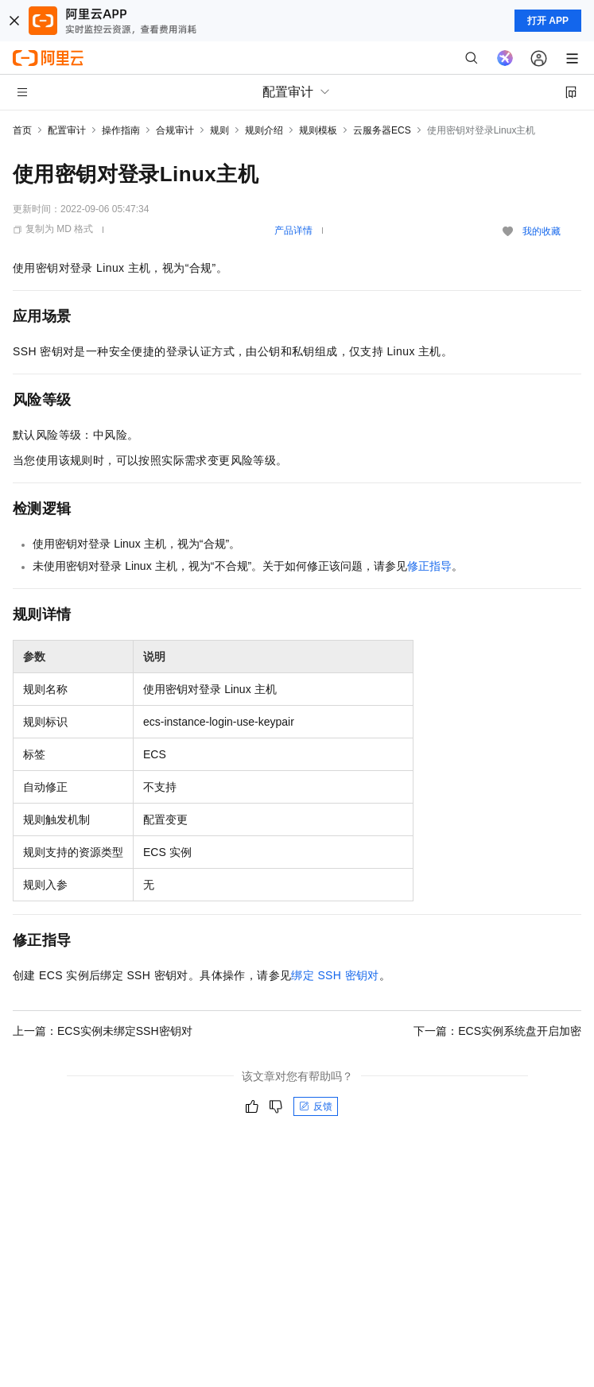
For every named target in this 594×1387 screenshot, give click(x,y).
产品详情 (293, 230)
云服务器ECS (382, 130)
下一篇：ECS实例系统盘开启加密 (497, 1031)
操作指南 (121, 130)
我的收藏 (541, 231)
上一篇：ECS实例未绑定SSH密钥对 (102, 1031)
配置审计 (67, 130)
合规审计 (175, 130)
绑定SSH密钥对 (335, 975)
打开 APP (548, 20)
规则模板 (318, 130)
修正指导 (429, 566)
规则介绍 (264, 130)
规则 (219, 130)
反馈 (315, 1106)
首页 (22, 130)
